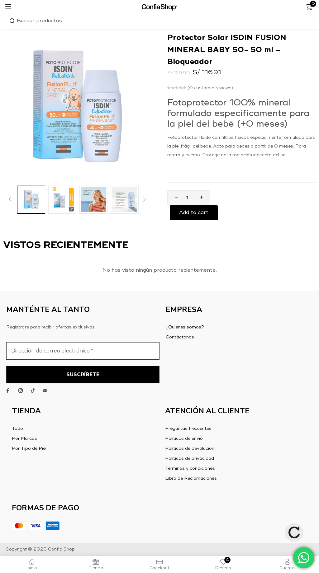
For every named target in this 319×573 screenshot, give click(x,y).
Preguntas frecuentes (188, 428)
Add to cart (193, 212)
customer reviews (210, 88)
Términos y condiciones (190, 468)
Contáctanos (180, 337)
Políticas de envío (184, 438)
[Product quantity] (187, 198)
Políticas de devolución (189, 448)
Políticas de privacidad (189, 458)
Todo (17, 428)
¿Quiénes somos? (185, 327)
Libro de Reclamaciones (191, 478)
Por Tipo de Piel (29, 448)
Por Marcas (24, 438)
